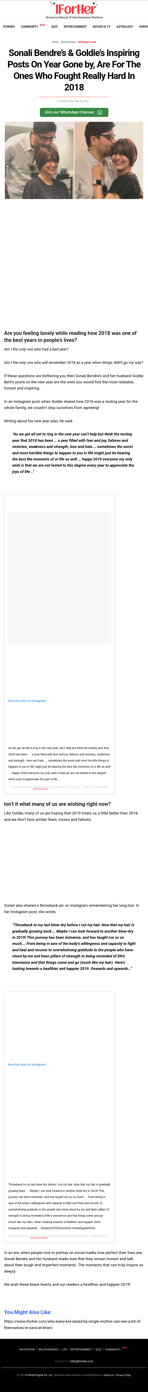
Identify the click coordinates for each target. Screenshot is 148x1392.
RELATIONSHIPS (48, 1349)
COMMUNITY (113, 1349)
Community (29, 26)
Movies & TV (101, 26)
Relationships (68, 42)
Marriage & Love (87, 42)
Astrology (125, 26)
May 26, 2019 (82, 101)
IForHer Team (67, 101)
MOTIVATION (27, 1349)
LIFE (64, 1349)
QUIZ (98, 1349)
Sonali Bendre (39, 1236)
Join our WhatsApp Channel (74, 112)
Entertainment (75, 26)
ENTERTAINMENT (81, 1349)
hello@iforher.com (81, 1361)
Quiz (54, 26)
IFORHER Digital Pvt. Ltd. (39, 1375)
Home (55, 42)
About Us (109, 1375)
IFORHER (9, 26)
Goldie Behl (40, 787)
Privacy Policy (123, 1375)
